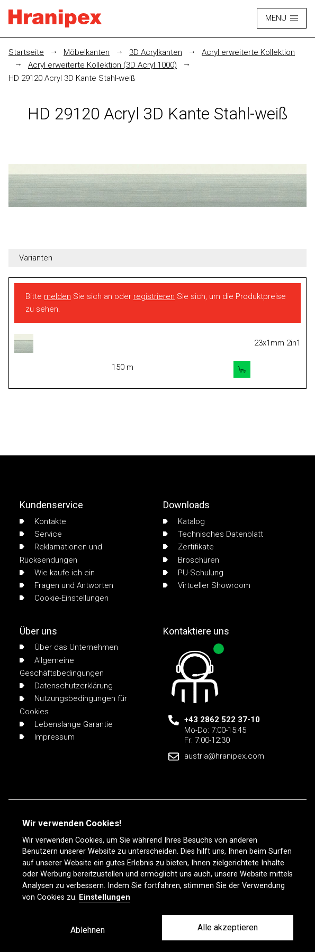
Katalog (184, 521)
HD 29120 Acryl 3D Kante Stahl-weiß (72, 78)
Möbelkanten (87, 52)
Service (41, 534)
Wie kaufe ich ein (57, 572)
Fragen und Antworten (66, 585)
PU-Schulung (193, 572)
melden (57, 296)
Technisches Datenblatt (213, 534)
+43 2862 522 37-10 (222, 719)
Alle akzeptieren (227, 927)
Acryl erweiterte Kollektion (248, 52)
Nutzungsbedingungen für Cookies (73, 705)
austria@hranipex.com (224, 756)
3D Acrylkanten (155, 52)
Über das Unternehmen (69, 647)
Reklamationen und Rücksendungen (61, 553)
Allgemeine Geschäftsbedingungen (62, 667)
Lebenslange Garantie (66, 724)
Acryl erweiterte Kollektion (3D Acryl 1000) (102, 65)
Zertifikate (188, 547)
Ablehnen (87, 930)
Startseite (26, 52)
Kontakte (43, 521)
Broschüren (191, 560)
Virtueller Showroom (206, 585)
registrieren (154, 296)
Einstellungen (104, 897)
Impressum (47, 737)
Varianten (35, 258)
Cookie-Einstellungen (64, 598)
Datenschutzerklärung (66, 685)
